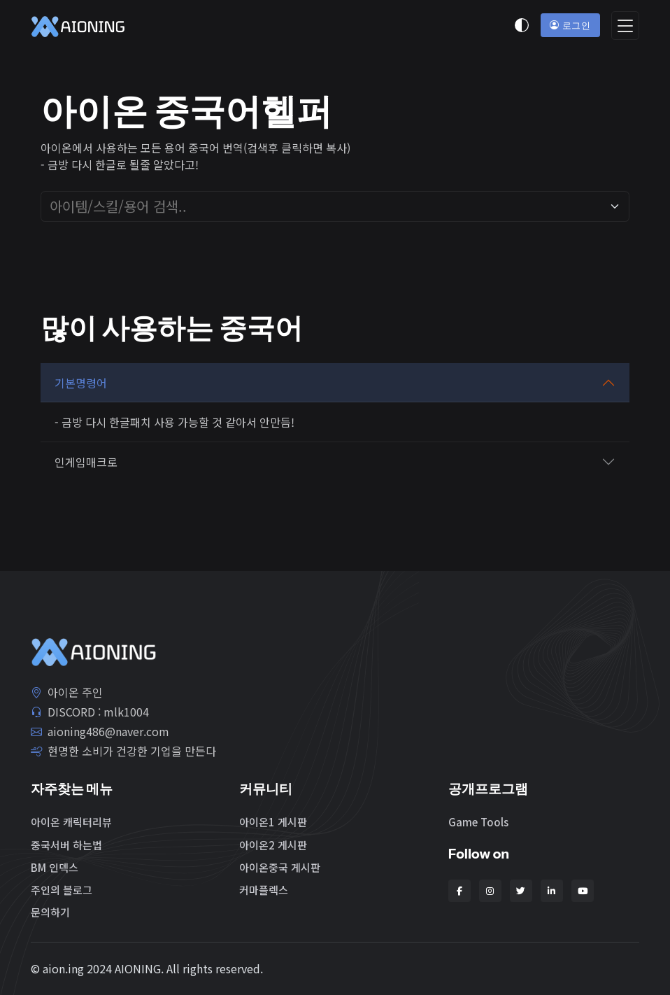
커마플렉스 (263, 889)
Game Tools (478, 821)
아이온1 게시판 (273, 821)
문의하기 (50, 912)
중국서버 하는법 (66, 845)
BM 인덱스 (54, 867)
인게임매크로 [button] (86, 461)
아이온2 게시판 (273, 845)
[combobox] (327, 206)
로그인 (570, 25)
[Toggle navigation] (625, 26)
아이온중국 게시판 (279, 867)
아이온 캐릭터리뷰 (71, 821)
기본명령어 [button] (81, 382)
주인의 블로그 (61, 889)
